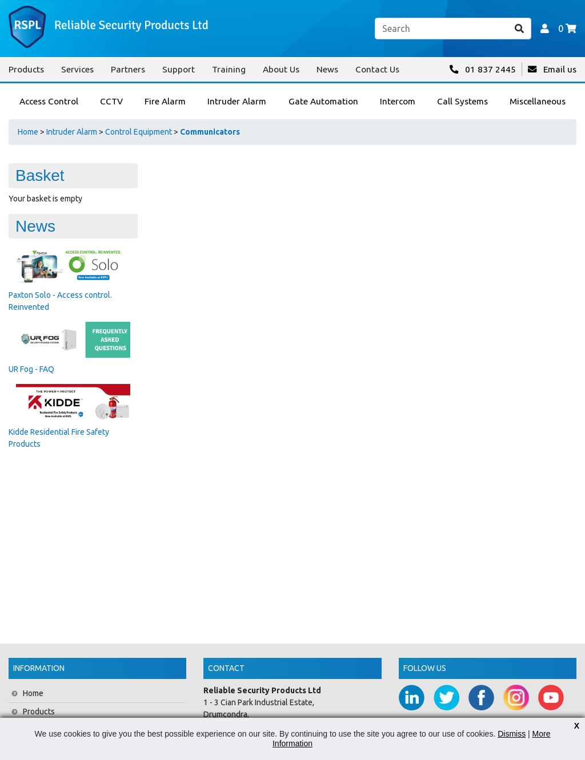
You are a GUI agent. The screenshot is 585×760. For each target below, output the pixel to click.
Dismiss (512, 733)
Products (26, 69)
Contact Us (377, 69)
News (327, 69)
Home (28, 131)
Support (178, 69)
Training (229, 69)
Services (77, 69)
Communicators (210, 131)
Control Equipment (138, 131)
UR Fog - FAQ (31, 369)
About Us (281, 69)
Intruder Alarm (71, 131)
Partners (128, 69)
